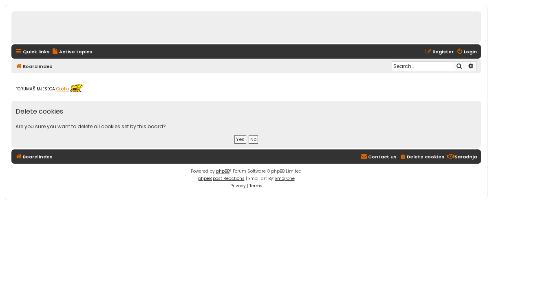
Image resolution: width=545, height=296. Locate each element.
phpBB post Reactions (221, 178)
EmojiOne (285, 178)
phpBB (222, 171)
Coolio (62, 89)
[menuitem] (72, 52)
